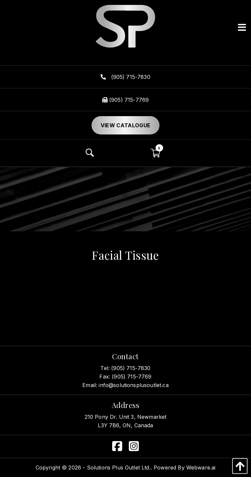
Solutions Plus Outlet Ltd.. (119, 467)
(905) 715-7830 (125, 77)
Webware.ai (201, 467)
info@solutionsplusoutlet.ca (133, 385)
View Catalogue (125, 125)
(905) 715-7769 (125, 100)
